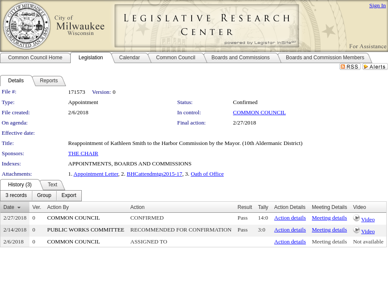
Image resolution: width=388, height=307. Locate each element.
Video (368, 219)
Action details (290, 217)
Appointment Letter (96, 174)
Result (245, 207)
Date (8, 207)
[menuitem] (16, 196)
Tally (263, 207)
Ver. (36, 207)
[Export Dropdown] (68, 196)
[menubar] (41, 195)
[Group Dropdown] (44, 196)
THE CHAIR (83, 153)
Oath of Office (207, 174)
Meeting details (329, 217)
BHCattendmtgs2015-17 (154, 174)
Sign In (377, 5)
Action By (58, 207)
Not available (368, 241)
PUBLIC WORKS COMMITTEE (85, 229)
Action (137, 207)
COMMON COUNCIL (259, 112)
